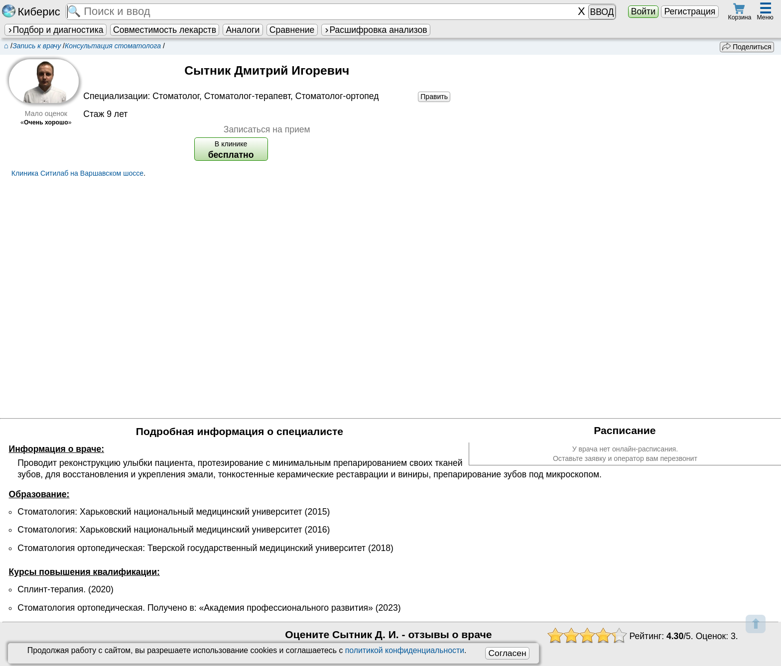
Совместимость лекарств (164, 30)
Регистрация (689, 11)
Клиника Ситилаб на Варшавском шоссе (77, 173)
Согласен (507, 653)
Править (434, 97)
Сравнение (291, 30)
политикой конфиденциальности (404, 650)
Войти (643, 11)
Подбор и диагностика (55, 30)
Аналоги (243, 30)
